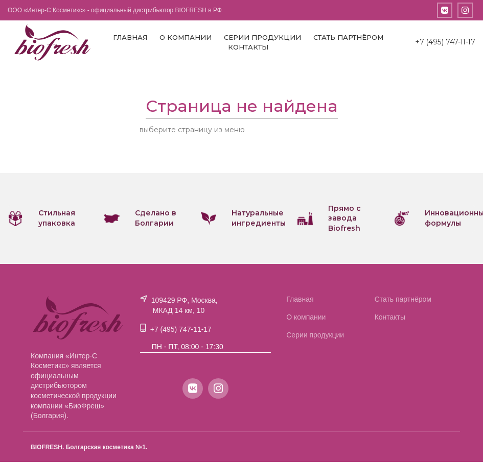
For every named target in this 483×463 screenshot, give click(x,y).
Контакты (247, 48)
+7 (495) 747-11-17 (444, 42)
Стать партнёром (348, 38)
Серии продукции (262, 38)
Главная (129, 38)
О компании (185, 38)
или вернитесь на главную (295, 131)
